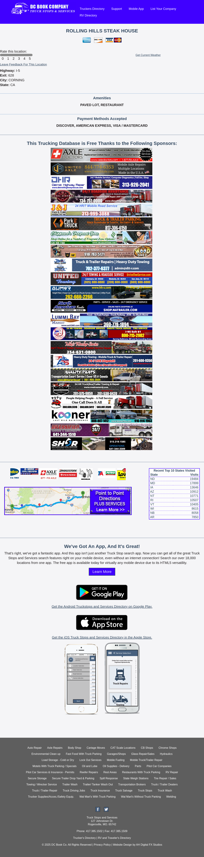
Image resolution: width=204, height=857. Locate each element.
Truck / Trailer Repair (44, 790)
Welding (171, 796)
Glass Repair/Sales (143, 753)
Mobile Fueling (116, 760)
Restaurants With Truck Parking (141, 772)
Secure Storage (37, 778)
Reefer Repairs (89, 772)
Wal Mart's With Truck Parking (97, 796)
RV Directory (88, 15)
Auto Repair (34, 747)
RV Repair (172, 772)
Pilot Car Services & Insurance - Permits (50, 772)
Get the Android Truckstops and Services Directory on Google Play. (102, 606)
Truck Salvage (123, 790)
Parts (138, 766)
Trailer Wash (70, 784)
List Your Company (163, 9)
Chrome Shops (168, 747)
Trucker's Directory (84, 837)
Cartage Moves (96, 747)
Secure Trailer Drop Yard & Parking (73, 778)
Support (116, 9)
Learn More (102, 572)
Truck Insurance (100, 790)
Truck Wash (165, 790)
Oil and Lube (89, 766)
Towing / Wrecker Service (41, 784)
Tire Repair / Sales (165, 778)
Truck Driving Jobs (74, 790)
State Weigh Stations (135, 778)
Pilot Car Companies (159, 766)
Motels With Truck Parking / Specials (55, 766)
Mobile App (136, 9)
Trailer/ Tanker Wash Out (98, 784)
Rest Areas (110, 772)
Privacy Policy (102, 844)
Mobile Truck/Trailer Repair (146, 760)
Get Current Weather (148, 55)
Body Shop (74, 747)
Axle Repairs (55, 747)
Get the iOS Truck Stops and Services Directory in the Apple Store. (102, 637)
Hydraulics (166, 753)
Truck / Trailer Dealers (164, 784)
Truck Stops (145, 790)
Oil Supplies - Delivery (116, 766)
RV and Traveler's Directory (114, 837)
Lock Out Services (90, 760)
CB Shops (147, 747)
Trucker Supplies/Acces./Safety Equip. (51, 796)
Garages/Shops (116, 753)
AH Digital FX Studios (149, 844)
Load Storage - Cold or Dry (58, 760)
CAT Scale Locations (123, 747)
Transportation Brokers (132, 784)
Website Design (122, 844)
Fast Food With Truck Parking (84, 753)
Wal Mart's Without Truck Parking (141, 796)
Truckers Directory (92, 9)
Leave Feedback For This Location (23, 64)
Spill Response (109, 778)
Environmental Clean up (46, 753)
